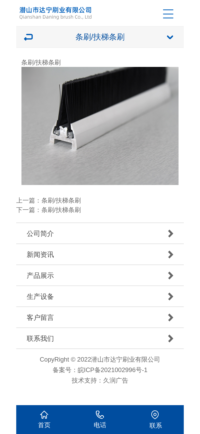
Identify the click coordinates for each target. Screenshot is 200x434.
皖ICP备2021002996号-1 (113, 369)
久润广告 (115, 380)
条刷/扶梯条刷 (61, 200)
